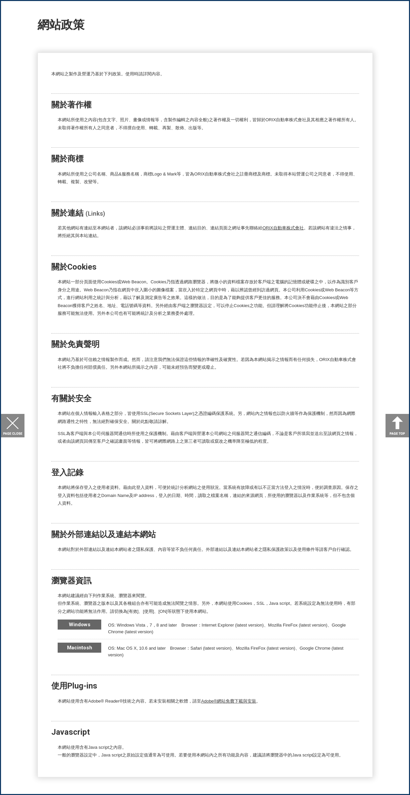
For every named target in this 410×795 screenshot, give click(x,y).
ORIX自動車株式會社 (283, 227)
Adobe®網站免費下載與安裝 (228, 701)
